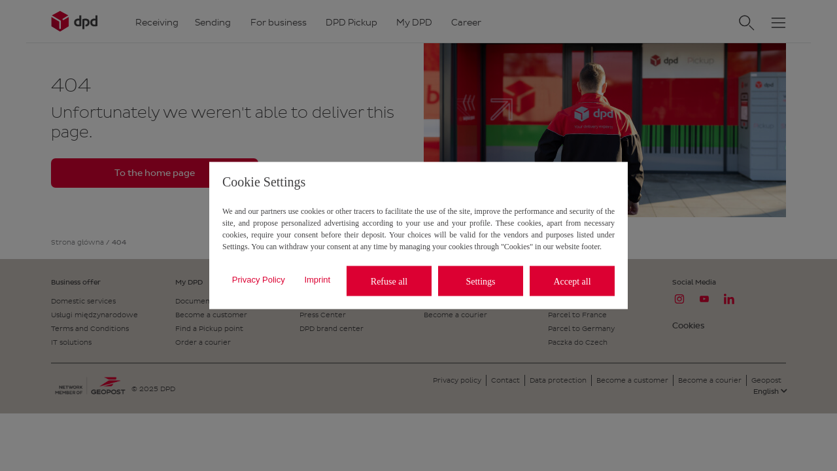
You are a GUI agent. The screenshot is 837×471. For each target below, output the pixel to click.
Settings (480, 281)
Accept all (571, 281)
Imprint (317, 279)
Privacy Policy (258, 279)
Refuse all (389, 281)
